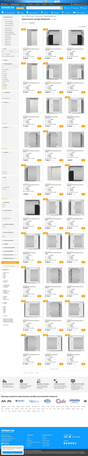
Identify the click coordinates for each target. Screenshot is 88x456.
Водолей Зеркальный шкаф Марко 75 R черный (30, 223)
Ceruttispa (68, 414)
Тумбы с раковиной (9, 23)
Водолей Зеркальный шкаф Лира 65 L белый (75, 257)
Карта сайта (29, 443)
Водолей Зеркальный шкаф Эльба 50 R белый (52, 292)
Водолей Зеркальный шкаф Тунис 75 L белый (52, 188)
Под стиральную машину (10, 34)
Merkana (57, 416)
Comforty (75, 414)
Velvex (49, 418)
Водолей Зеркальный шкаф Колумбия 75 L (74, 361)
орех (4, 312)
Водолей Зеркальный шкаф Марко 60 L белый (52, 84)
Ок (12, 452)
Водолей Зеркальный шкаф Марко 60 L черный (52, 50)
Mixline (67, 416)
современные (6, 299)
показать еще (54, 375)
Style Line (44, 418)
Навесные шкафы (8, 30)
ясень (4, 310)
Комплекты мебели (9, 21)
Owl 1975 (3, 418)
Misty (62, 416)
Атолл (9, 420)
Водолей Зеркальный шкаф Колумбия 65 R (30, 257)
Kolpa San (50, 416)
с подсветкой (6, 284)
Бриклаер (15, 420)
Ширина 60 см (8, 41)
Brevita (62, 414)
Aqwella (29, 414)
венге (4, 307)
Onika (72, 416)
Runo (14, 418)
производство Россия (8, 318)
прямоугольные (6, 291)
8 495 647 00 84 (7, 437)
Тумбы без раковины (9, 32)
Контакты (51, 4)
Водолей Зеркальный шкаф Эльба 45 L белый (52, 153)
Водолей (22, 420)
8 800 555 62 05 (7, 440)
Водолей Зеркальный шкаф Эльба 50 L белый (74, 292)
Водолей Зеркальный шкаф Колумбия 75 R (52, 361)
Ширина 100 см (8, 44)
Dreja (8, 416)
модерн (5, 297)
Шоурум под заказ (15, 4)
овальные (5, 292)
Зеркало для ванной (9, 25)
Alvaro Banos (4, 414)
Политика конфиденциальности (33, 442)
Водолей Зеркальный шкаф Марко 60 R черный (74, 50)
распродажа (5, 324)
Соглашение (29, 440)
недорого (5, 315)
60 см (4, 275)
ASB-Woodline (44, 414)
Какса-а (28, 420)
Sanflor (24, 418)
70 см (4, 276)
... (40, 380)
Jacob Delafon (37, 416)
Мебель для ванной (8, 19)
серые (4, 311)
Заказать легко (45, 442)
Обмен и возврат (45, 440)
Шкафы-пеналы (8, 28)
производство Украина (8, 319)
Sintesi (29, 418)
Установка (37, 4)
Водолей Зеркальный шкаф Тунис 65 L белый (30, 119)
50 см (4, 273)
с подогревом (6, 286)
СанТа (34, 420)
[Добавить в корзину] (40, 59)
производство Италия (8, 320)
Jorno (44, 416)
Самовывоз (30, 4)
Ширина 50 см (8, 39)
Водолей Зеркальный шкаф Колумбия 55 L (52, 119)
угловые (5, 290)
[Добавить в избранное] (41, 45)
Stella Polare (36, 418)
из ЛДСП (5, 303)
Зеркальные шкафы (9, 26)
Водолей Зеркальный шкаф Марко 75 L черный (74, 188)
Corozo (81, 414)
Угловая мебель (8, 37)
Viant (55, 418)
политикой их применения (7, 449)
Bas (51, 414)
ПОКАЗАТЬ (10, 262)
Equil (13, 416)
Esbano (18, 416)
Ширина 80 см (8, 43)
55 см (4, 274)
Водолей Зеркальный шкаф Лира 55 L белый (75, 223)
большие (5, 281)
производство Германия (8, 321)
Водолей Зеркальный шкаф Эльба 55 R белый (52, 326)
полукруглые (6, 293)
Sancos (18, 418)
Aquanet (17, 414)
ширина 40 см (6, 272)
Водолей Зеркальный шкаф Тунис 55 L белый (30, 50)
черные (4, 309)
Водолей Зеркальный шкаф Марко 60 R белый (74, 84)
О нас (28, 436)
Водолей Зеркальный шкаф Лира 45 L (31, 188)
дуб (4, 308)
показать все (4, 88)
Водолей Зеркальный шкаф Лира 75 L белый (31, 326)
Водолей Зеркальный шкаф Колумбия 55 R (74, 119)
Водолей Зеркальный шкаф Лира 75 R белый (75, 326)
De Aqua (3, 416)
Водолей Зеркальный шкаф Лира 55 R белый (53, 223)
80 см (4, 277)
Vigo (59, 418)
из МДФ (5, 302)
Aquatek (23, 414)
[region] (10, 78)
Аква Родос (75, 418)
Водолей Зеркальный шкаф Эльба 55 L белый (30, 361)
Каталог (28, 438)
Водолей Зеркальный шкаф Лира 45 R (75, 153)
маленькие (5, 280)
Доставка (23, 4)
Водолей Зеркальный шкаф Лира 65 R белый (53, 257)
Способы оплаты (45, 445)
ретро (4, 298)
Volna (69, 418)
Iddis (30, 416)
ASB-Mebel (36, 414)
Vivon (64, 418)
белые (4, 306)
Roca (9, 418)
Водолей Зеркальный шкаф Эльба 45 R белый (30, 153)
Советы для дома (46, 443)
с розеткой (5, 287)
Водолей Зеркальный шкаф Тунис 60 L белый (30, 84)
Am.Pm (11, 414)
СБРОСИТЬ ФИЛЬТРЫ (10, 266)
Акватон (3, 420)
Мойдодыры (7, 35)
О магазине (44, 4)
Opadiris (78, 416)
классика (5, 296)
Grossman (24, 416)
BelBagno (56, 414)
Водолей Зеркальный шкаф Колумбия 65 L (30, 292)
